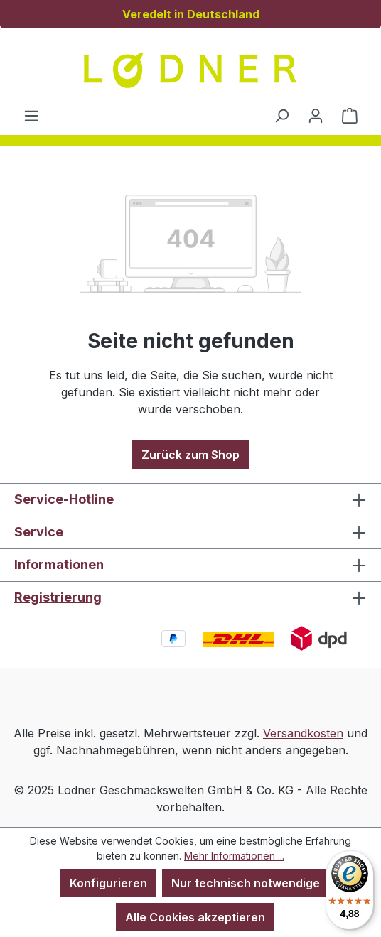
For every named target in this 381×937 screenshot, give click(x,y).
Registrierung (58, 597)
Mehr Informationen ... (234, 856)
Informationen (59, 564)
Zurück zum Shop (190, 455)
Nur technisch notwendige (245, 883)
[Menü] (31, 115)
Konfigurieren (108, 883)
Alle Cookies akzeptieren (195, 917)
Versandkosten (303, 733)
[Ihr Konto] (316, 115)
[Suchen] (281, 115)
